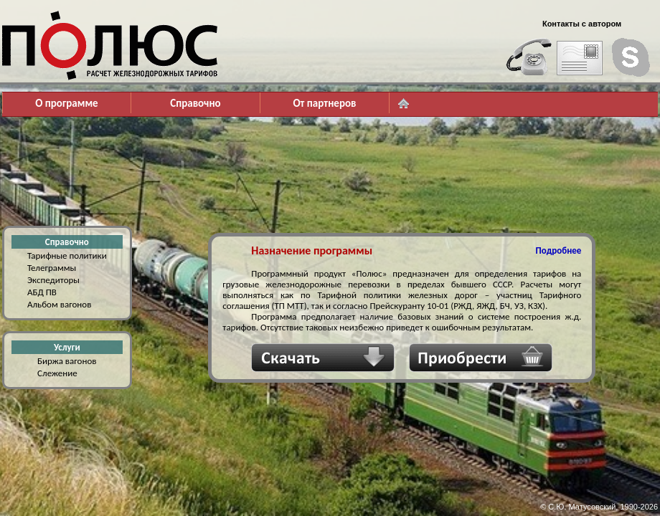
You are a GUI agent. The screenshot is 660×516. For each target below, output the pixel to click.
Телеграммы (51, 267)
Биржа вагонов (66, 360)
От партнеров (324, 103)
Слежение (57, 373)
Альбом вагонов (59, 304)
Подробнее (559, 250)
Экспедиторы (53, 279)
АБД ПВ (42, 292)
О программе (66, 103)
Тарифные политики (67, 255)
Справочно (195, 103)
